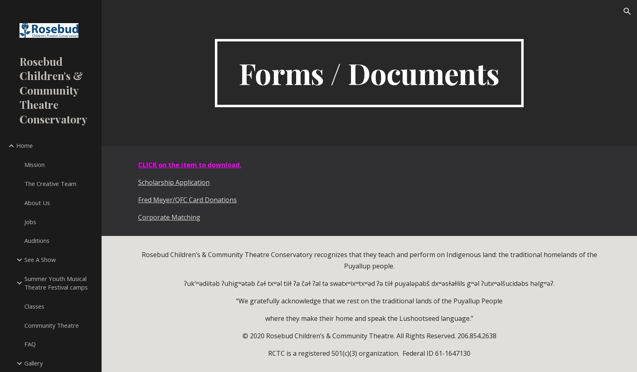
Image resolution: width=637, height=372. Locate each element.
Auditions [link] (37, 240)
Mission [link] (34, 164)
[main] (369, 73)
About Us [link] (37, 203)
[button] (627, 11)
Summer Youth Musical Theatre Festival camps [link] (56, 283)
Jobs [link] (30, 222)
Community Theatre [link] (51, 325)
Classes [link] (34, 306)
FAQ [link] (30, 344)
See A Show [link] (40, 259)
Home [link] (24, 145)
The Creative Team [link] (50, 184)
